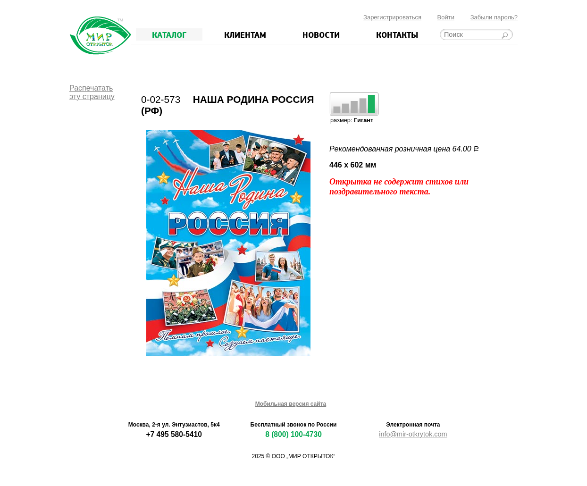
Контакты (397, 34)
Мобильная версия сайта (290, 404)
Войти (445, 17)
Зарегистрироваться (392, 17)
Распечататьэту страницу (92, 92)
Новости (321, 34)
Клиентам (245, 34)
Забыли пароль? (494, 17)
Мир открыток (100, 36)
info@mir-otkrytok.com (413, 434)
